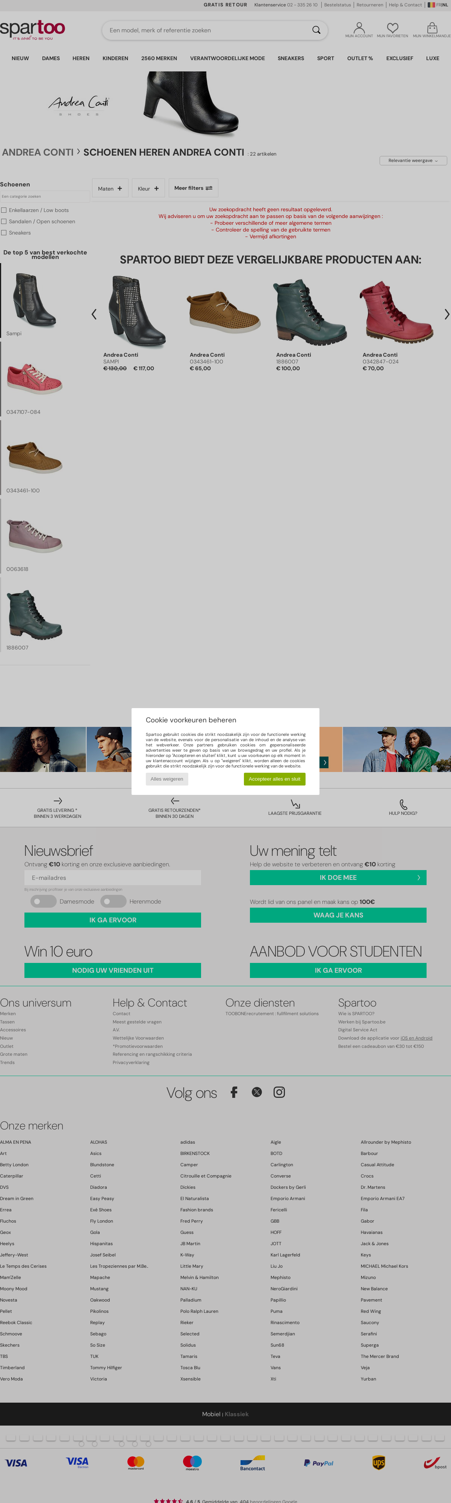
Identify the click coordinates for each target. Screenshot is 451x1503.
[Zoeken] (316, 30)
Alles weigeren (167, 779)
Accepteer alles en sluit (274, 779)
